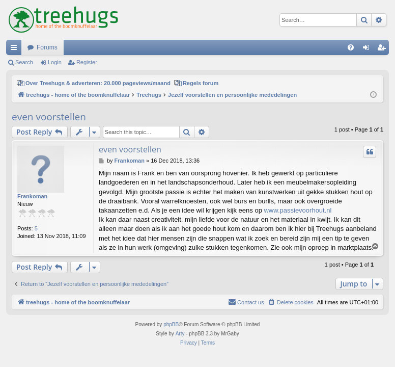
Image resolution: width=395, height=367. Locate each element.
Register (86, 62)
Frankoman (32, 196)
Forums (47, 47)
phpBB (171, 324)
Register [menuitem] (383, 49)
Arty (180, 333)
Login (55, 62)
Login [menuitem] (368, 49)
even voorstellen (49, 116)
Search (24, 62)
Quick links (15, 49)
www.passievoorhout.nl (297, 210)
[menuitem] (350, 47)
